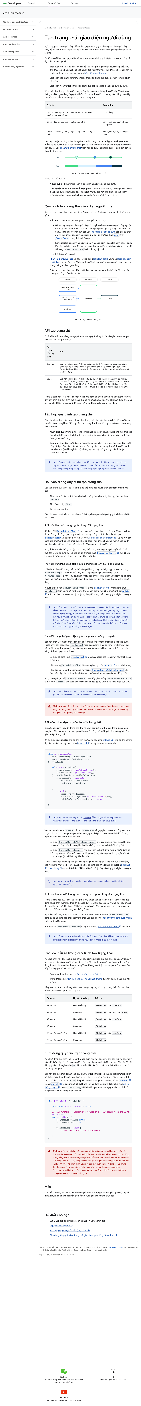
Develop (75, 3)
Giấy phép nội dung (115, 1247)
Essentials (33, 3)
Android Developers (52, 28)
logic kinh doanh (100, 259)
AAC (108, 607)
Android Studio (129, 3)
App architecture (13, 13)
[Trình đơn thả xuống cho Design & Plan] (64, 3)
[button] (16, 22)
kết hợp (106, 740)
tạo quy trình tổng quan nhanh (117, 918)
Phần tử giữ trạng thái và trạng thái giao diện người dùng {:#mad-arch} (83, 1235)
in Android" (82, 743)
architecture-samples (108, 926)
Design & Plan (68, 28)
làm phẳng (54, 868)
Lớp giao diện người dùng (61, 1225)
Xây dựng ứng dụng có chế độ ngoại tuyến (70, 1230)
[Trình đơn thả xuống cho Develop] (82, 3)
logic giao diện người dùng (103, 232)
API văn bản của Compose (101, 538)
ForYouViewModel (68, 940)
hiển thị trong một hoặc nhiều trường (84, 979)
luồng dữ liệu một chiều (95, 73)
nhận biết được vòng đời (86, 974)
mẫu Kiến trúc (100, 588)
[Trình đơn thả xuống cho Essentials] (41, 3)
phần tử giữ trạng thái (70, 148)
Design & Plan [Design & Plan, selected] (54, 3)
